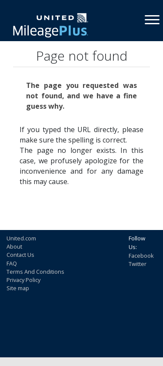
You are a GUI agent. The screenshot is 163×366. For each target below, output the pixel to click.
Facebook (141, 255)
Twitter (137, 264)
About (14, 246)
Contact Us (20, 255)
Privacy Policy (23, 280)
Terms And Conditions (35, 271)
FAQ (12, 263)
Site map (18, 288)
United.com (21, 238)
